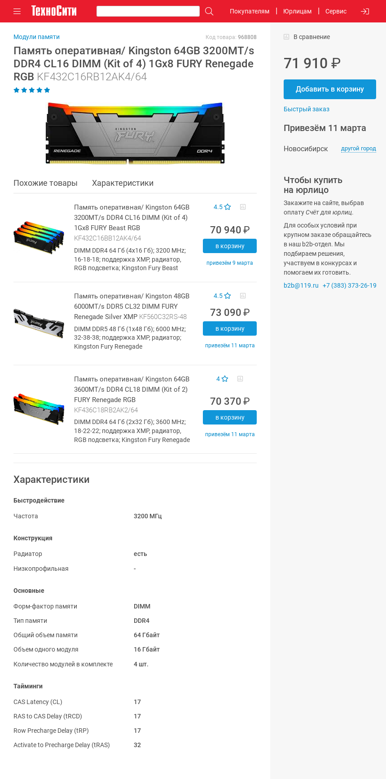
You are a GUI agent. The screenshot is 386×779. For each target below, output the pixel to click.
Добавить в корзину (330, 89)
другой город (358, 148)
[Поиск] (207, 11)
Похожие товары (45, 183)
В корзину (230, 245)
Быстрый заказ (306, 109)
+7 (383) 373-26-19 (350, 285)
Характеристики (123, 183)
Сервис (336, 11)
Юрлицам (297, 11)
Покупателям (249, 11)
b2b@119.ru (301, 285)
